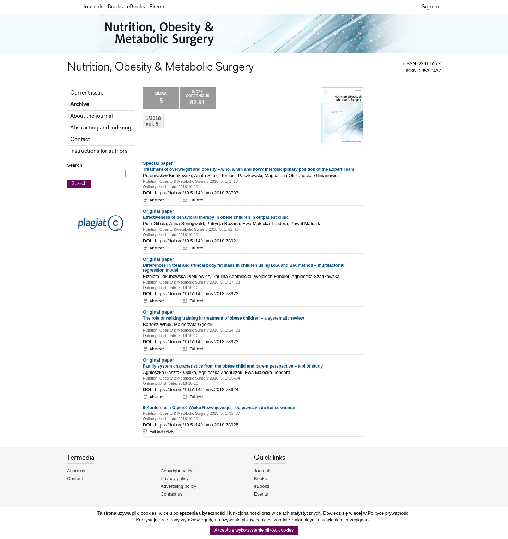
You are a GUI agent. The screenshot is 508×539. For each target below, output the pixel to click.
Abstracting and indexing (100, 128)
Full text (196, 200)
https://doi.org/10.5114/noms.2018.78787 (196, 192)
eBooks (136, 7)
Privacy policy (174, 478)
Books (115, 7)
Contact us (171, 494)
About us (76, 470)
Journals (93, 7)
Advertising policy (178, 486)
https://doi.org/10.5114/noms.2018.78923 (196, 341)
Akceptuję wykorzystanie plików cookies (254, 530)
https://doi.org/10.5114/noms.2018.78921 (196, 240)
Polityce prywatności (389, 513)
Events (157, 7)
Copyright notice (177, 470)
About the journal (91, 116)
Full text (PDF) (162, 431)
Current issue (86, 93)
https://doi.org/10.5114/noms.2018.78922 (196, 293)
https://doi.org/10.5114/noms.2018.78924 (196, 389)
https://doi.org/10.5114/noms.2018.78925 (196, 425)
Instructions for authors (98, 151)
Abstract (157, 200)
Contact (80, 140)
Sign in (430, 7)
